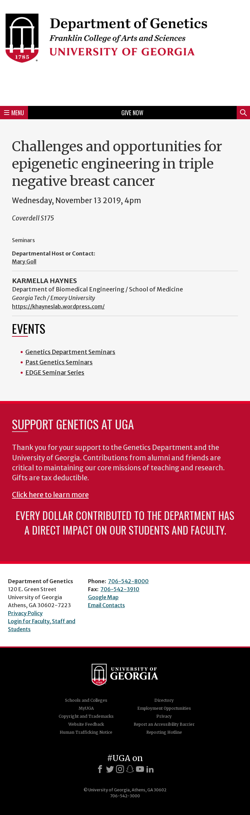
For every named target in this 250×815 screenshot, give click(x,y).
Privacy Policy (25, 613)
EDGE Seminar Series (54, 372)
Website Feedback (86, 724)
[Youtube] (140, 769)
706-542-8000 (128, 581)
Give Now (132, 112)
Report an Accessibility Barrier (164, 724)
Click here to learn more (50, 495)
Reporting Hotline (164, 732)
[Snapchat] (130, 769)
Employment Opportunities (164, 708)
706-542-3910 (119, 589)
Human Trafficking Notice (86, 732)
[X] (110, 769)
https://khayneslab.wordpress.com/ (58, 306)
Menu (14, 112)
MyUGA (86, 708)
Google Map (103, 597)
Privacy (164, 716)
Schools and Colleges (86, 700)
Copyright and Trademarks (86, 716)
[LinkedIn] (150, 769)
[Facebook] (100, 769)
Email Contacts (106, 605)
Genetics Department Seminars (70, 352)
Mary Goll (24, 261)
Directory (164, 700)
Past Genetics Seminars (59, 362)
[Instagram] (120, 769)
